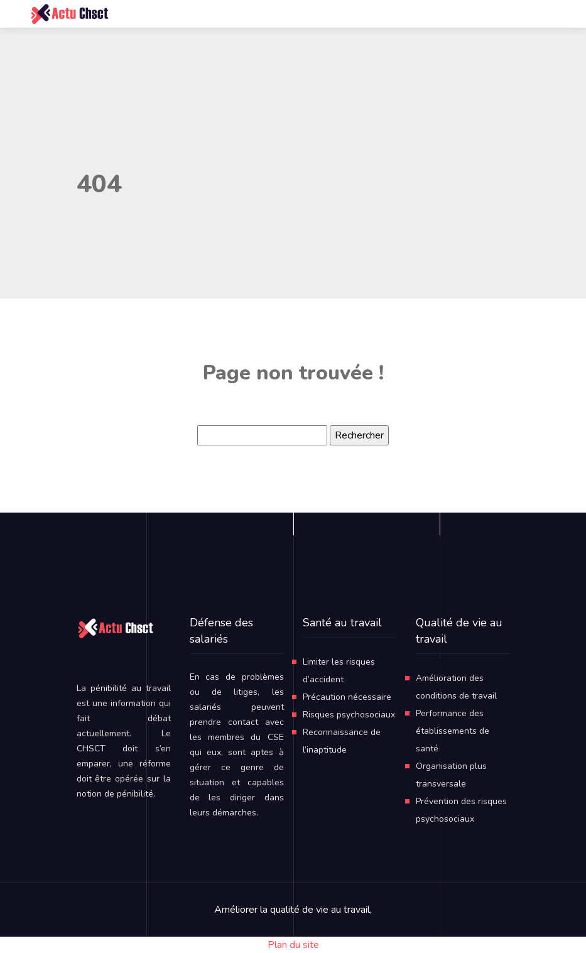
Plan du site (293, 945)
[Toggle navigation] (511, 13)
